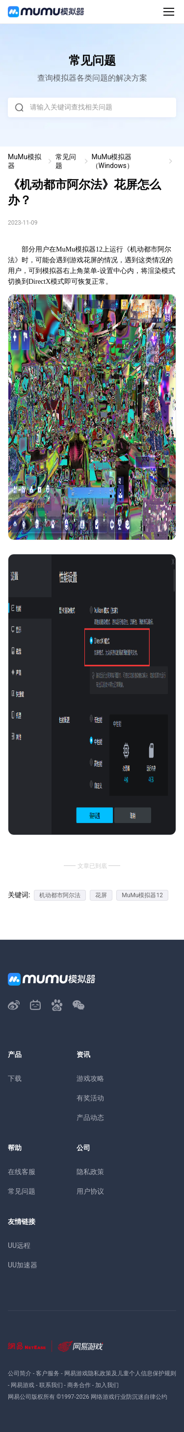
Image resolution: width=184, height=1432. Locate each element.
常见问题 (65, 161)
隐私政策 (90, 1172)
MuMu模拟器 (24, 161)
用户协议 (90, 1191)
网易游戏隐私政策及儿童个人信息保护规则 (120, 1373)
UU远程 (19, 1245)
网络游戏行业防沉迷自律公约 (129, 1396)
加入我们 (107, 1385)
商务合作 (79, 1385)
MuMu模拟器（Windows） (112, 161)
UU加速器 (22, 1265)
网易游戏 (22, 1385)
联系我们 (51, 1385)
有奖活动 (90, 1098)
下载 (15, 1078)
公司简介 (19, 1373)
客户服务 (47, 1373)
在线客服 (21, 1172)
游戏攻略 (90, 1078)
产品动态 (90, 1117)
